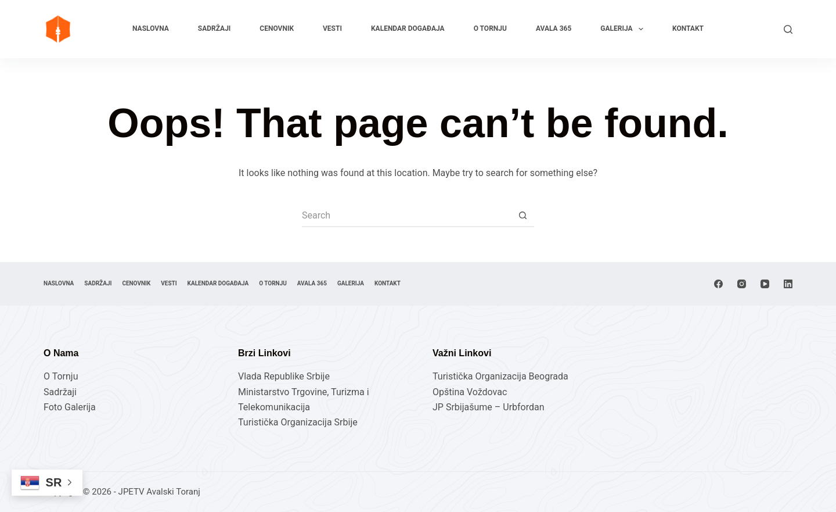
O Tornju (490, 28)
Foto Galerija (70, 407)
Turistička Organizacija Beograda (500, 376)
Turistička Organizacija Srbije (298, 422)
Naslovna (150, 28)
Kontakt (688, 28)
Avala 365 (553, 28)
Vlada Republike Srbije (284, 376)
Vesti (332, 28)
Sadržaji (214, 28)
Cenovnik (277, 28)
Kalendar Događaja (408, 28)
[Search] (788, 29)
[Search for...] (406, 215)
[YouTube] (765, 284)
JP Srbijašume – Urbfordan (489, 407)
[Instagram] (741, 284)
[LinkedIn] (788, 284)
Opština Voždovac (470, 392)
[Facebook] (718, 284)
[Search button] (522, 215)
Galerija (624, 29)
